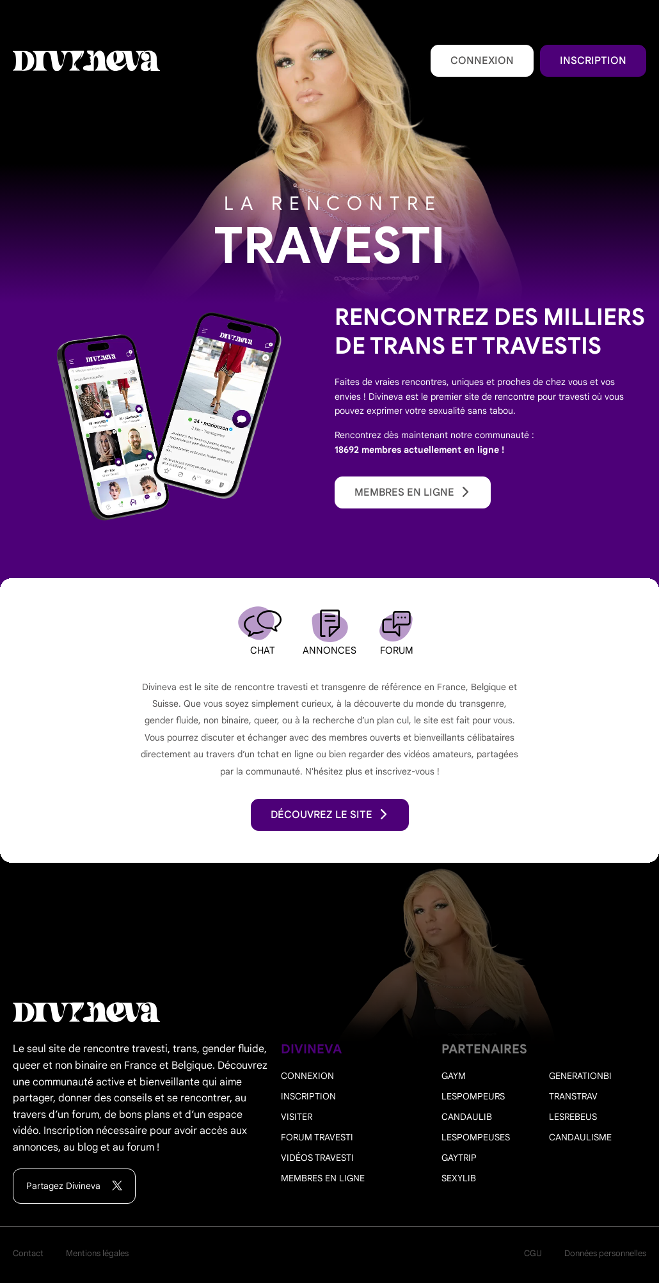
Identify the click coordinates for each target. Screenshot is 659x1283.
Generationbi (580, 1076)
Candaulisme (580, 1137)
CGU (533, 1253)
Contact (28, 1253)
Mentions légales (97, 1253)
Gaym (453, 1076)
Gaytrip (459, 1157)
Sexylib (458, 1178)
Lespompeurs (473, 1096)
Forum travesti (317, 1137)
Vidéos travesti (317, 1157)
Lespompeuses (475, 1137)
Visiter (296, 1116)
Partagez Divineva (74, 1186)
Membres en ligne (412, 492)
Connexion (482, 60)
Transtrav (573, 1096)
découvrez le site (330, 815)
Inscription (593, 60)
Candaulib (466, 1116)
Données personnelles (605, 1253)
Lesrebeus (573, 1116)
